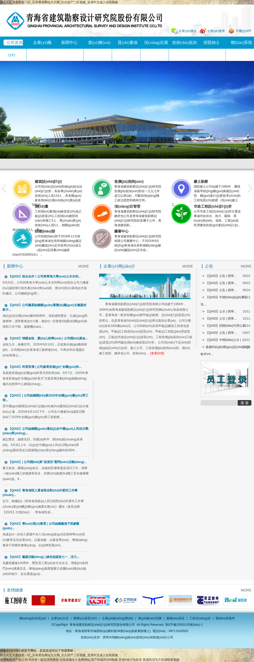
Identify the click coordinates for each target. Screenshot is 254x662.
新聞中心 (69, 42)
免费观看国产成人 (12, 659)
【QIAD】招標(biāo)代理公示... (227, 325)
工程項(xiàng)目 (200, 618)
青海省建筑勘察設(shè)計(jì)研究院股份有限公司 (84, 21)
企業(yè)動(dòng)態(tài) (117, 618)
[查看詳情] (157, 353)
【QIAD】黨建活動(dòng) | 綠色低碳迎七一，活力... (43, 557)
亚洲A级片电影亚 (130, 659)
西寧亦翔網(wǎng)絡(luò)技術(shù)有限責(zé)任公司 (138, 637)
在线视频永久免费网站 (75, 659)
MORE (83, 266)
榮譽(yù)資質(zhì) (85, 618)
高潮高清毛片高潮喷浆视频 (161, 659)
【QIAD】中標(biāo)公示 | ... (225, 340)
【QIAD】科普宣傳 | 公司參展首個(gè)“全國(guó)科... (45, 367)
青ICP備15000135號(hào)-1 (184, 624)
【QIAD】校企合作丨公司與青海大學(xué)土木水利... (44, 276)
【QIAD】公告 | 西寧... (221, 276)
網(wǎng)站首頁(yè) (32, 618)
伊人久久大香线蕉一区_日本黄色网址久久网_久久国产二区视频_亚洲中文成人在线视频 (59, 2)
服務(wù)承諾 (175, 618)
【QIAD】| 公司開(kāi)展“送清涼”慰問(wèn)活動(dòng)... (47, 462)
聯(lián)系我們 (225, 618)
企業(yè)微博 (216, 31)
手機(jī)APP (243, 31)
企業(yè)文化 (60, 618)
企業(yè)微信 (187, 31)
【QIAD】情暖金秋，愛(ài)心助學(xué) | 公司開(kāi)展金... (48, 338)
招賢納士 (211, 42)
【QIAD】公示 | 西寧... (221, 311)
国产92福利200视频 (104, 659)
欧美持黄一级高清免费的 (42, 659)
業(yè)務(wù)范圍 (150, 618)
